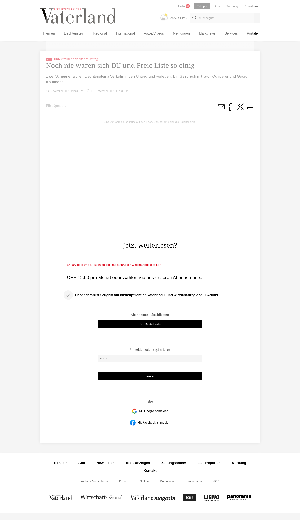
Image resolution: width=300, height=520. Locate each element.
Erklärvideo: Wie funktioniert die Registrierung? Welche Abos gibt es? (114, 271)
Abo (81, 470)
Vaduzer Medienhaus (94, 487)
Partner (123, 487)
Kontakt (150, 477)
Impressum (195, 487)
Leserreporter (208, 470)
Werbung (238, 470)
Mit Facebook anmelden (150, 429)
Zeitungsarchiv (173, 470)
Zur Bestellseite (150, 331)
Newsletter (105, 470)
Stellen (144, 487)
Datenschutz (168, 487)
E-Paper (60, 470)
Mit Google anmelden (150, 418)
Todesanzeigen (137, 470)
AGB (216, 487)
